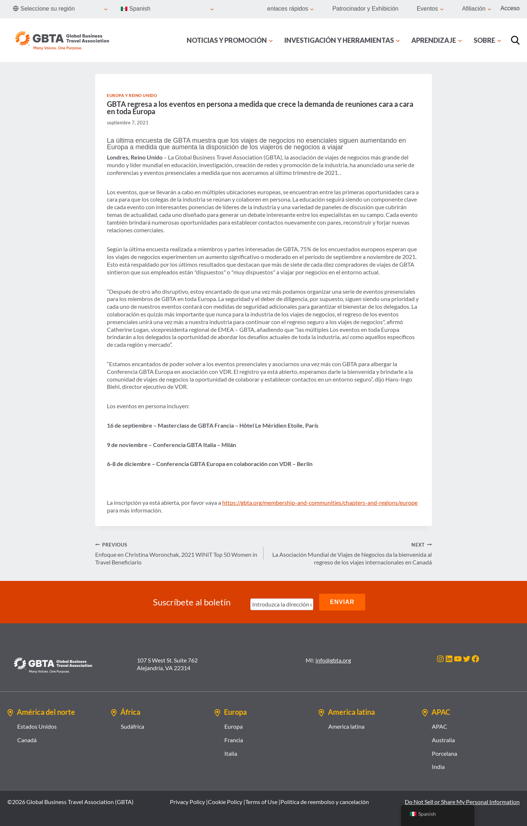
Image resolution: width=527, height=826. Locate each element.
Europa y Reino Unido (132, 95)
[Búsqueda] (515, 40)
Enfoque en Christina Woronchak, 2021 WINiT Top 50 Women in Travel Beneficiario (176, 553)
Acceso (510, 8)
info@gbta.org (333, 660)
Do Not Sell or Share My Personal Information (462, 801)
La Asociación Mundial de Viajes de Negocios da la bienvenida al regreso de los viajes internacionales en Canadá (350, 553)
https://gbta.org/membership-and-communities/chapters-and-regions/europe (320, 502)
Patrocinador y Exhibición (365, 8)
